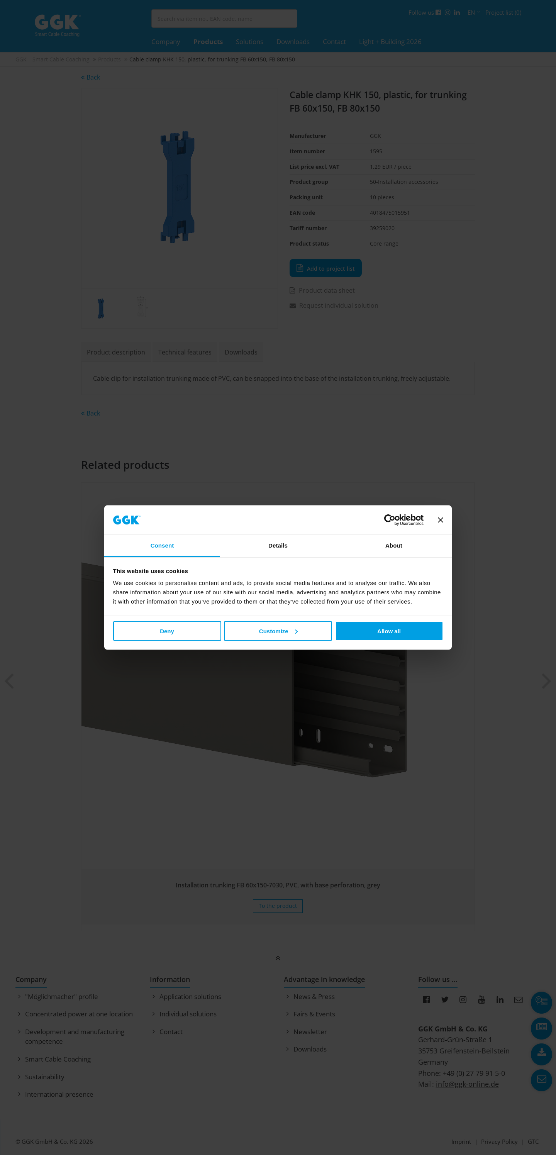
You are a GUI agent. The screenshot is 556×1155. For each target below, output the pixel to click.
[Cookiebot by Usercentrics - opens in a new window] (390, 520)
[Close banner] (440, 520)
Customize (278, 631)
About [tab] (393, 545)
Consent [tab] (162, 545)
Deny (167, 631)
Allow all (389, 631)
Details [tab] (278, 545)
